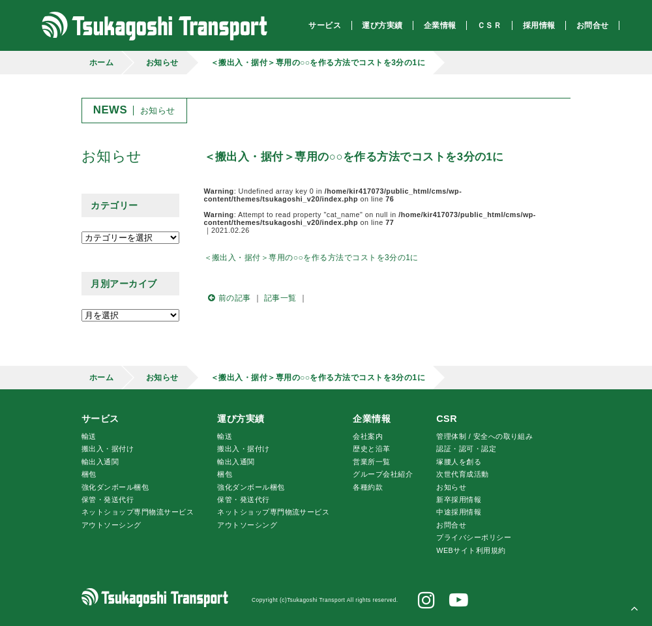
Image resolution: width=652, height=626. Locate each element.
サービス (100, 418)
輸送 (89, 436)
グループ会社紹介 (383, 474)
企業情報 (372, 418)
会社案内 (368, 436)
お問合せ (451, 525)
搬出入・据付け (108, 449)
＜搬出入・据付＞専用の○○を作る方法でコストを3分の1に (318, 62)
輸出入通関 (100, 462)
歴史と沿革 (371, 449)
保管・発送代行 (108, 499)
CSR (446, 418)
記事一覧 (280, 298)
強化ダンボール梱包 (115, 487)
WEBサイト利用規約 (470, 550)
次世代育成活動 (462, 474)
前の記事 (227, 298)
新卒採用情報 (458, 499)
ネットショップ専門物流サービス (138, 512)
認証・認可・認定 (466, 449)
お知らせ (162, 62)
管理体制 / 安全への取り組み (484, 436)
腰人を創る (458, 462)
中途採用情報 (458, 512)
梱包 (89, 474)
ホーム (101, 62)
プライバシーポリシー (473, 537)
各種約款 (368, 487)
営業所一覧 (371, 462)
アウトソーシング (111, 525)
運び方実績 (240, 418)
